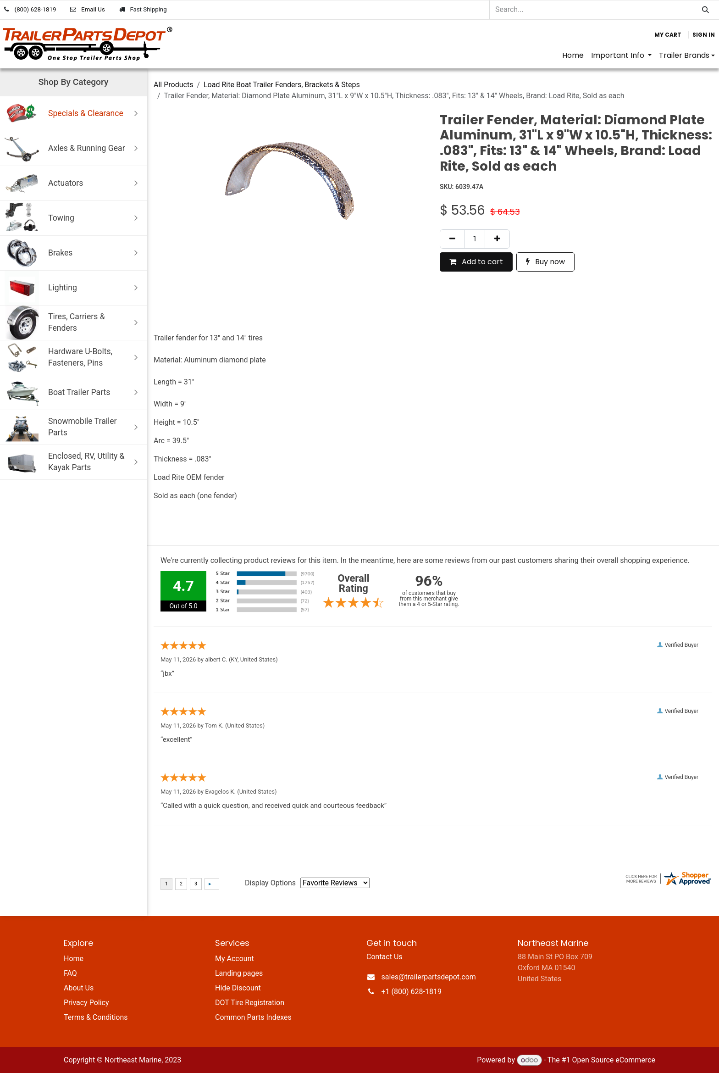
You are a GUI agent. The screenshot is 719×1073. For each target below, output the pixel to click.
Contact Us (384, 956)
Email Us (93, 9)
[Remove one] (452, 239)
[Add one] (497, 239)
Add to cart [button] (476, 261)
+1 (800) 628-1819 (412, 991)
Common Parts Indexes (253, 1017)
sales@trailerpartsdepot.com (429, 977)
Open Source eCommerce (613, 1060)
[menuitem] (573, 55)
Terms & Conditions (96, 1017)
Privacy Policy (86, 1002)
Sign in (703, 35)
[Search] (705, 9)
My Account (234, 958)
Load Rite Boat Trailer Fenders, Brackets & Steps (282, 84)
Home (73, 958)
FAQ (70, 973)
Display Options (270, 882)
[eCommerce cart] (668, 35)
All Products (173, 84)
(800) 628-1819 (35, 9)
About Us (79, 988)
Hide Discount (238, 988)
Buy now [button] (545, 261)
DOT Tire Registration (249, 1002)
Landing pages (239, 973)
